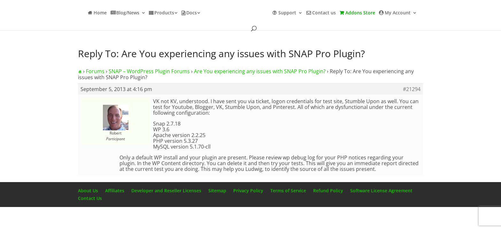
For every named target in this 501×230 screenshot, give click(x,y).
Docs (191, 13)
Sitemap (217, 191)
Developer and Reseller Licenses (166, 191)
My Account (398, 13)
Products (164, 13)
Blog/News (127, 13)
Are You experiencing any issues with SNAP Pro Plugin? (260, 71)
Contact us (324, 13)
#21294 (411, 89)
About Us (88, 191)
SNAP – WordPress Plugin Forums (149, 71)
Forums (95, 71)
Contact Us (90, 198)
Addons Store (360, 13)
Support (287, 13)
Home (100, 13)
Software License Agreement (381, 191)
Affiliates (114, 191)
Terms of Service (288, 191)
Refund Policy (328, 191)
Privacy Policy (248, 191)
